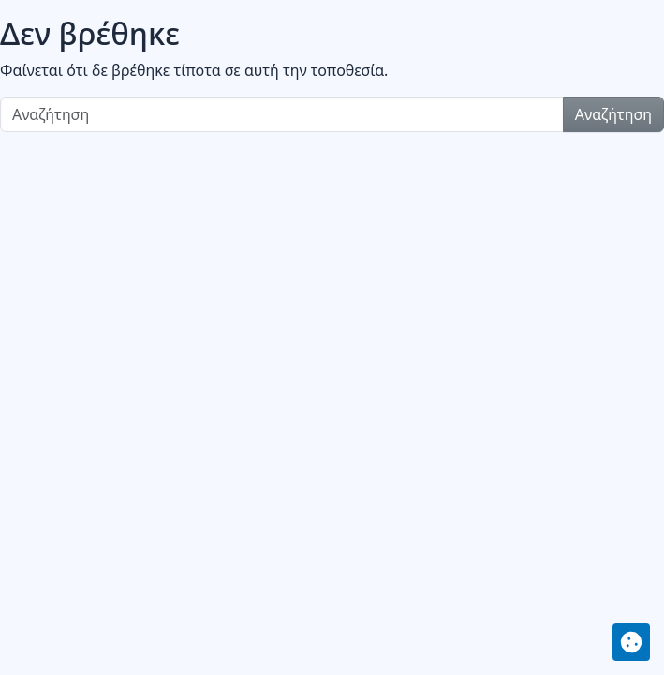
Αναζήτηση (613, 114)
